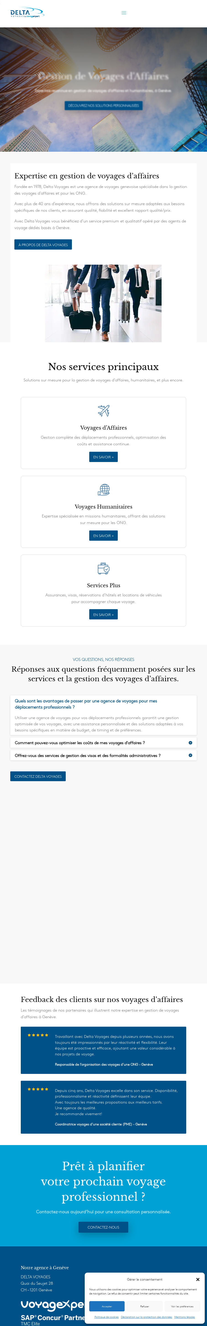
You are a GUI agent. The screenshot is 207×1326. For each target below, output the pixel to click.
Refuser (144, 1306)
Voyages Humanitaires (43, 1233)
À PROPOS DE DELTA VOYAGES (43, 244)
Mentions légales (184, 1317)
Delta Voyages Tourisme (44, 1270)
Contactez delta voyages (38, 776)
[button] (198, 1279)
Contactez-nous (103, 1044)
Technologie (33, 1246)
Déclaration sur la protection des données (146, 1317)
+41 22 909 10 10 (44, 1181)
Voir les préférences (182, 1306)
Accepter (107, 1306)
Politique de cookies (106, 1317)
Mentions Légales (83, 1309)
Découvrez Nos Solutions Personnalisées (103, 105)
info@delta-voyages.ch (60, 1188)
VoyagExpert (34, 1252)
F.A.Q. (28, 1259)
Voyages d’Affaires (40, 1226)
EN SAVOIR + (103, 456)
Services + (32, 1239)
